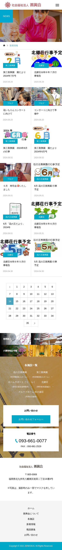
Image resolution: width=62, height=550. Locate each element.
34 (52, 315)
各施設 (31, 519)
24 (31, 308)
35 (27, 323)
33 (45, 315)
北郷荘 (41, 65)
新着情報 (31, 524)
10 (31, 294)
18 (38, 301)
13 (52, 294)
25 (38, 308)
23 (24, 308)
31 (31, 315)
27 (52, 308)
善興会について (31, 513)
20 (52, 301)
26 (45, 308)
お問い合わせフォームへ (31, 419)
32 (38, 315)
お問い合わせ (31, 535)
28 (10, 315)
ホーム (31, 508)
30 (24, 315)
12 (45, 294)
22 (17, 308)
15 (17, 301)
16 (24, 301)
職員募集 (31, 529)
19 (45, 301)
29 (17, 315)
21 (10, 308)
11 (38, 294)
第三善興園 (10, 65)
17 (31, 301)
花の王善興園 (42, 179)
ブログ (10, 103)
